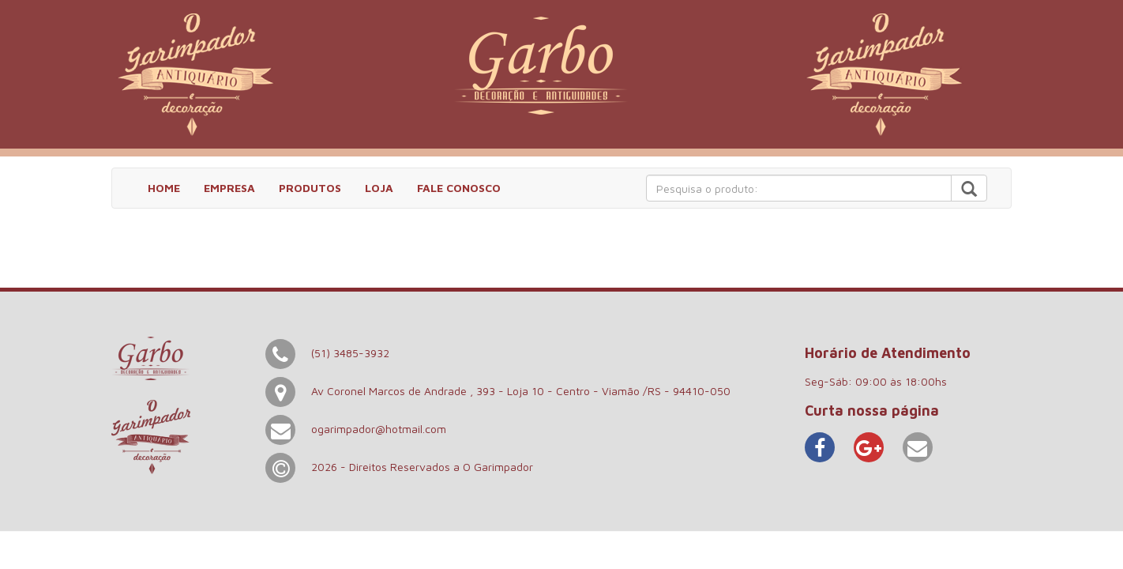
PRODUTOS (310, 187)
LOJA (379, 187)
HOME (164, 187)
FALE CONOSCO (459, 187)
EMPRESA (229, 187)
